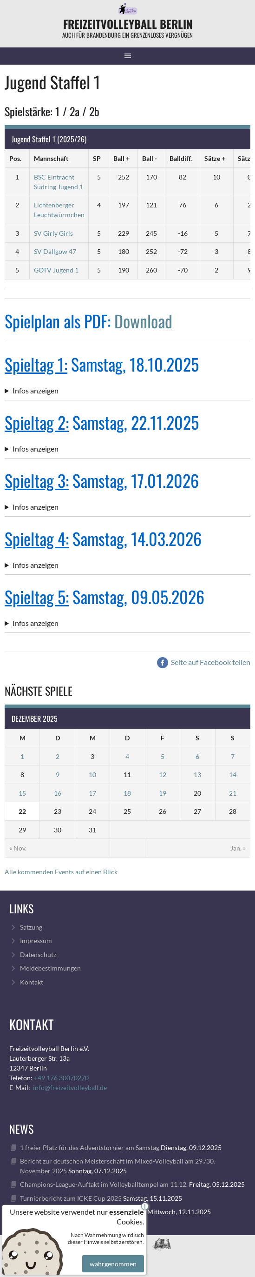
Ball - (149, 158)
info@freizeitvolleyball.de (70, 1087)
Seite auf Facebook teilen (203, 662)
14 (232, 774)
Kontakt (31, 982)
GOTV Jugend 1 (56, 270)
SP (97, 158)
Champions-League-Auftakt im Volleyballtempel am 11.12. (104, 1184)
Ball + (121, 158)
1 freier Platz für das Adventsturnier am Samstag (89, 1147)
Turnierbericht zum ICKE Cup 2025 (71, 1198)
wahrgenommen (111, 1256)
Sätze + (214, 158)
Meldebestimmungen (50, 968)
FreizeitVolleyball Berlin (127, 23)
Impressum (36, 940)
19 (162, 793)
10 (92, 774)
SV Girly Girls (53, 233)
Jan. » (238, 848)
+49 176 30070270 (61, 1078)
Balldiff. (181, 158)
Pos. (15, 158)
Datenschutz (38, 954)
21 (232, 793)
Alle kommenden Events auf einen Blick (61, 872)
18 (127, 793)
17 (92, 793)
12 (162, 774)
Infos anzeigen (36, 390)
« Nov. (17, 848)
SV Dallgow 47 (55, 251)
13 (197, 774)
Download (143, 320)
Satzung (31, 927)
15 (22, 793)
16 (57, 793)
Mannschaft (51, 158)
